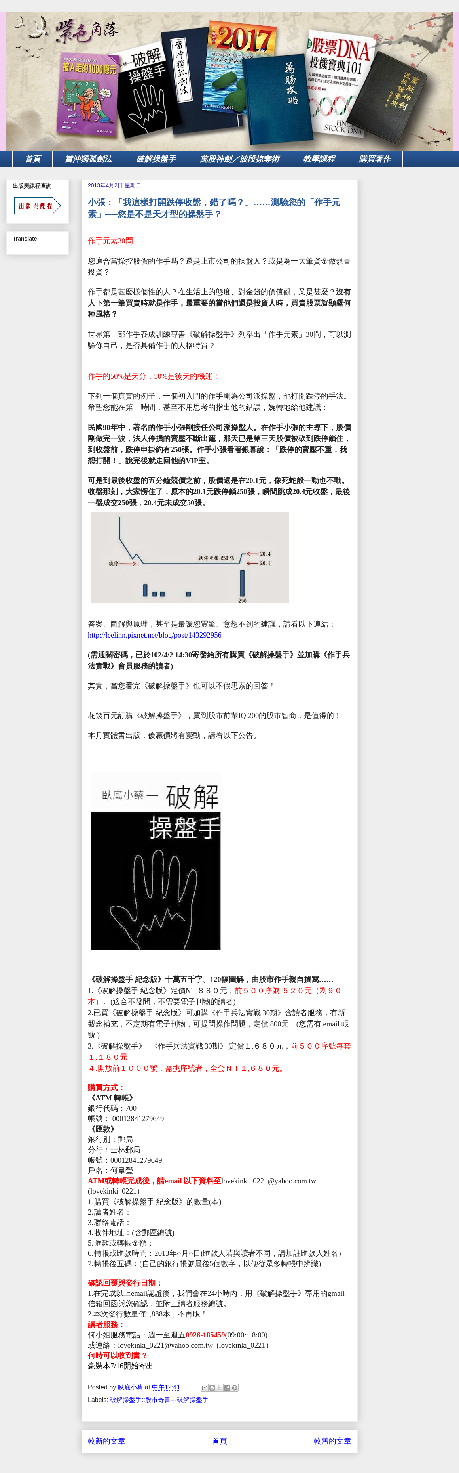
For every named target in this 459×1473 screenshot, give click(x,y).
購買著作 (375, 159)
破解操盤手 (156, 159)
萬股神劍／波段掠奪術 (239, 159)
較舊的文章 (332, 1441)
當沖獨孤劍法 (88, 159)
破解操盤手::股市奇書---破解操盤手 (159, 1400)
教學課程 (319, 159)
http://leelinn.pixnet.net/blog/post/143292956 (155, 635)
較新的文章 (106, 1441)
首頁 (32, 159)
